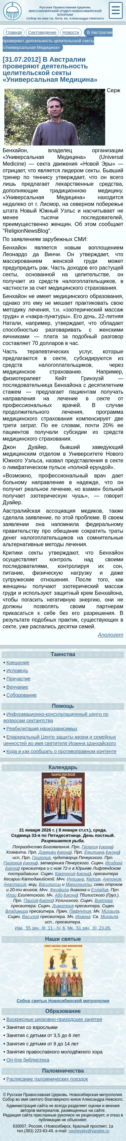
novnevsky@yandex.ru (89, 1131)
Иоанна (82, 916)
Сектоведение (42, 32)
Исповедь (17, 670)
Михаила (111, 911)
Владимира (16, 911)
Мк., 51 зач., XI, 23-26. (89, 927)
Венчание (17, 687)
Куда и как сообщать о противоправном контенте (61, 751)
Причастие (18, 678)
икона (106, 846)
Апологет (110, 635)
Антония (112, 878)
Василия (30, 916)
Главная (14, 32)
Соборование (21, 695)
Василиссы (50, 884)
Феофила (59, 889)
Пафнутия (80, 911)
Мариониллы (78, 884)
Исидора (113, 862)
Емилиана (94, 852)
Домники (47, 852)
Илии (11, 895)
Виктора (104, 900)
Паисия (31, 900)
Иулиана (75, 878)
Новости (70, 32)
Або (58, 895)
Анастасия (15, 884)
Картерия (65, 873)
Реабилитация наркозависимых (41, 728)
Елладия (99, 889)
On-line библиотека (27, 1060)
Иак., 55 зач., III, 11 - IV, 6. (40, 927)
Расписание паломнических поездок (47, 1079)
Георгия (90, 846)
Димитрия (63, 905)
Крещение (17, 662)
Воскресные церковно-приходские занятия (54, 1019)
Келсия (93, 878)
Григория (41, 857)
